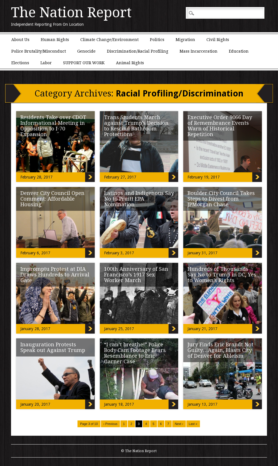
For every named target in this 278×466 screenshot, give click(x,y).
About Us (20, 39)
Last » (193, 424)
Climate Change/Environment (109, 39)
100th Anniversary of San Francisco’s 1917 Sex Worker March (136, 274)
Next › (179, 424)
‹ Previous (111, 424)
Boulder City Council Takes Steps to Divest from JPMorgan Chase (221, 198)
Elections (20, 63)
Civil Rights (217, 39)
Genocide (86, 51)
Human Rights (55, 39)
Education (239, 51)
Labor (46, 63)
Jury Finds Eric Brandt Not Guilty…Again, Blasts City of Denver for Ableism (220, 350)
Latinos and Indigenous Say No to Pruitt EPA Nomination (139, 198)
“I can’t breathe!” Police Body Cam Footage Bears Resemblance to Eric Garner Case (135, 353)
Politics (157, 39)
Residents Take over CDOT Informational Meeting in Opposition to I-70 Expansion (53, 125)
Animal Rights (130, 63)
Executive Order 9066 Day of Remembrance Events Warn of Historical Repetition (220, 125)
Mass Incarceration (198, 51)
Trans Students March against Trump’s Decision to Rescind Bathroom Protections (136, 125)
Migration (185, 39)
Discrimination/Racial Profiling (137, 51)
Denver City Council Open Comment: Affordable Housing (52, 198)
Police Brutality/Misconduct (38, 51)
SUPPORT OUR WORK (84, 63)
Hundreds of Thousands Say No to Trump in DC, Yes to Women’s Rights (222, 274)
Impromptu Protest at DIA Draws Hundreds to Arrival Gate (54, 274)
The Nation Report (71, 12)
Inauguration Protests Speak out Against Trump (52, 347)
